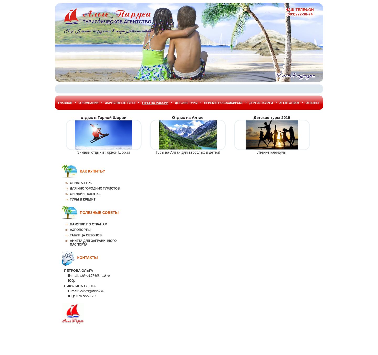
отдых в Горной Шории (103, 117)
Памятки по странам (88, 224)
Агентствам (289, 102)
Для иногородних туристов (95, 188)
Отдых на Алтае (187, 117)
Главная (65, 102)
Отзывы (312, 102)
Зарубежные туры (120, 102)
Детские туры (186, 102)
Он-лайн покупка (85, 194)
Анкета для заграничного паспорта (93, 242)
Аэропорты (80, 230)
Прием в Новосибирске (223, 102)
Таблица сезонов (86, 235)
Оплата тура (81, 183)
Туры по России (155, 102)
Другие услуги (261, 102)
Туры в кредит (83, 199)
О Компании (89, 102)
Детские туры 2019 (272, 117)
